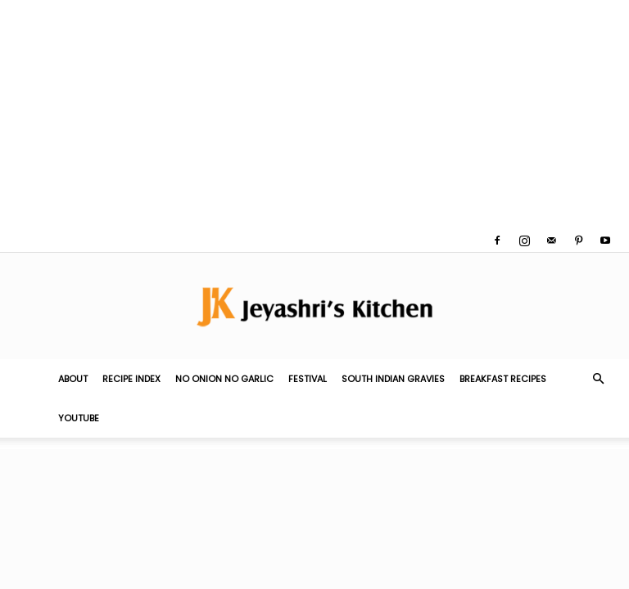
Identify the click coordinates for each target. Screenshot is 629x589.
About (73, 378)
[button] (598, 379)
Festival (307, 378)
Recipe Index (131, 378)
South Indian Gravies (393, 378)
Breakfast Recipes (502, 378)
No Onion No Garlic (224, 378)
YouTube (78, 418)
